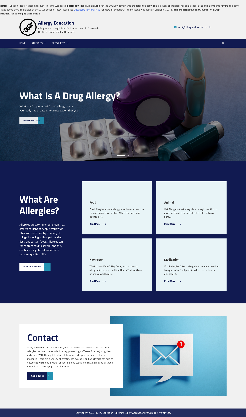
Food (92, 202)
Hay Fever (96, 259)
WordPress (164, 413)
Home (22, 43)
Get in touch (37, 376)
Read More (29, 119)
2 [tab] (128, 155)
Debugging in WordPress (87, 9)
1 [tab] (121, 155)
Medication (171, 259)
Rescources (59, 43)
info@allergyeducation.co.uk (194, 27)
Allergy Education (56, 22)
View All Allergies (32, 266)
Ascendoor (138, 413)
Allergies (37, 43)
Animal (169, 202)
